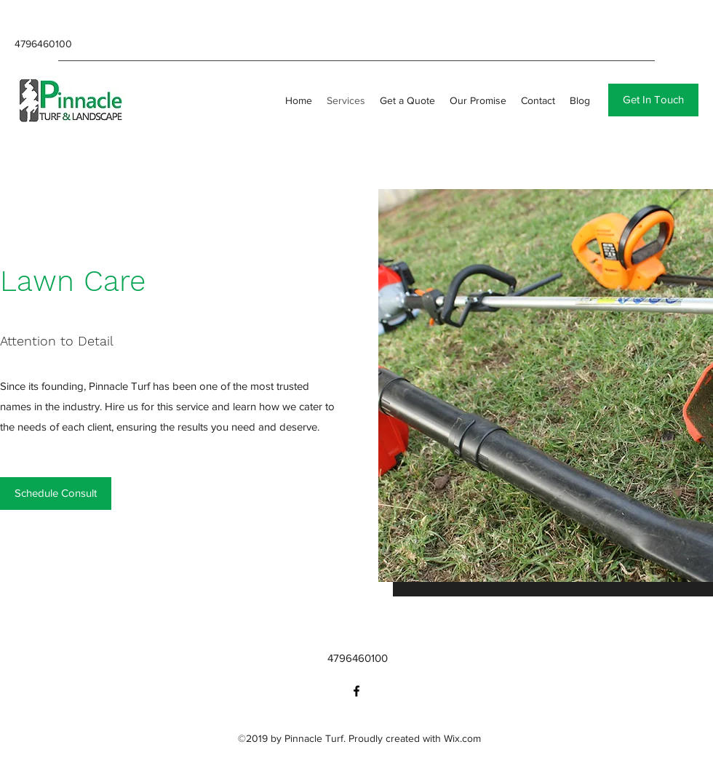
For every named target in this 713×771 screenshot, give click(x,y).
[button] (653, 100)
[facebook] (356, 691)
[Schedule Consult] (55, 493)
